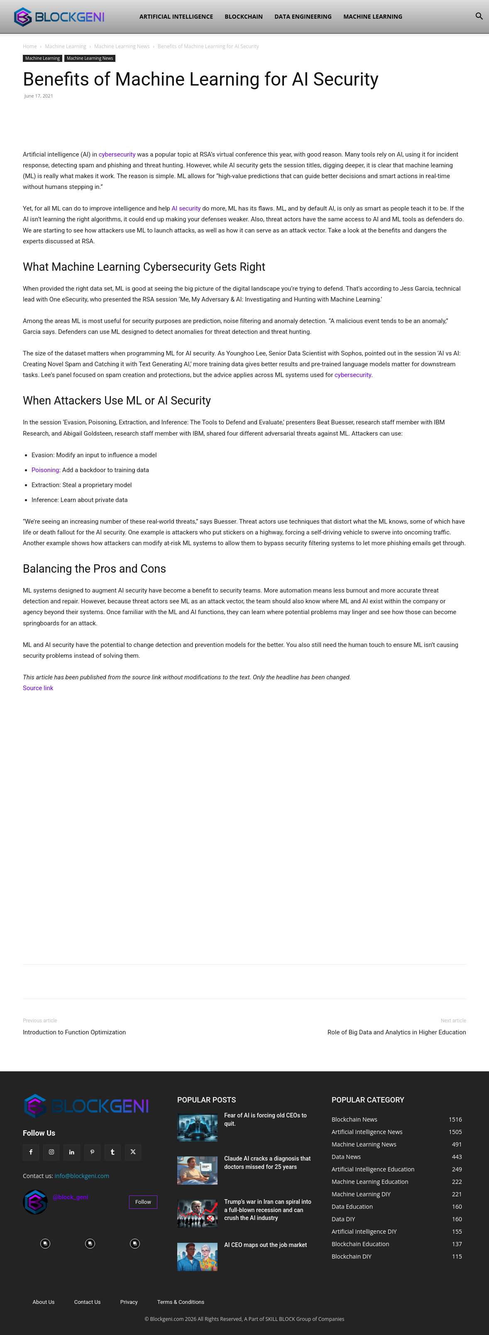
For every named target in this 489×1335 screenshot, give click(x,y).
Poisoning (45, 470)
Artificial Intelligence (176, 16)
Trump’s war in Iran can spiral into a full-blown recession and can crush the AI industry (267, 1209)
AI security (186, 208)
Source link (38, 688)
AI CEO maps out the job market (265, 1245)
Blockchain (244, 16)
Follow (143, 1202)
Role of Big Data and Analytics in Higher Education (397, 1032)
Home (30, 46)
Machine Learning (372, 16)
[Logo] (71, 16)
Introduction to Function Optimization (74, 1032)
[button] (479, 17)
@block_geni (70, 1197)
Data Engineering (303, 16)
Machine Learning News (122, 46)
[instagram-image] (45, 1243)
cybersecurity (117, 154)
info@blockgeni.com (82, 1176)
